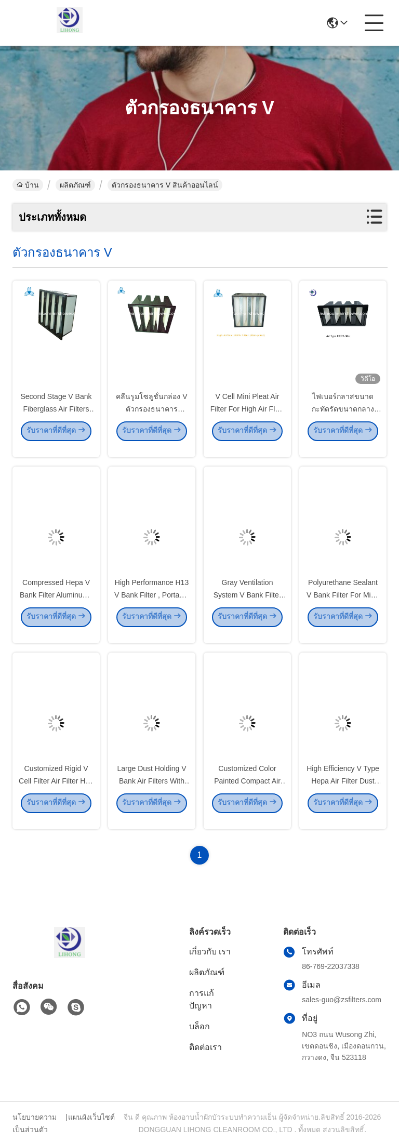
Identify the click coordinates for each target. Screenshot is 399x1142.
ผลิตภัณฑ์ (75, 185)
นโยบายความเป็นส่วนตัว (34, 1123)
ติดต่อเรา (205, 1047)
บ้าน (28, 185)
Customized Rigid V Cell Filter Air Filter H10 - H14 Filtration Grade (56, 789)
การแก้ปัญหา (201, 999)
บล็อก (199, 1026)
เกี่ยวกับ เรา (210, 951)
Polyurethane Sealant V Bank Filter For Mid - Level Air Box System (343, 603)
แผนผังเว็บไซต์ (91, 1117)
